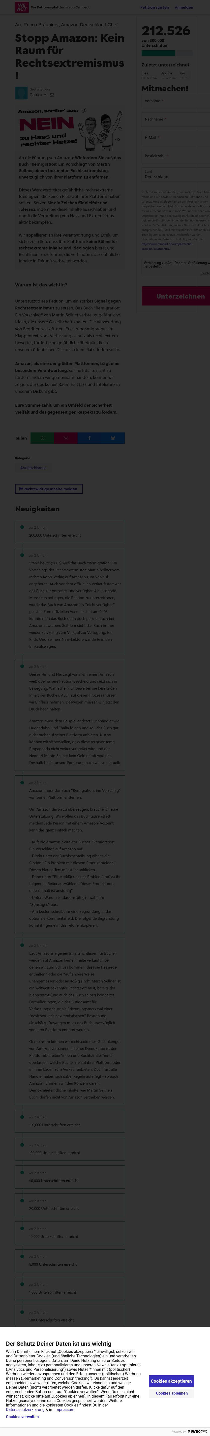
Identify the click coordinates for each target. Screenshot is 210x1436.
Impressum (65, 1409)
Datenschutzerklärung (25, 1409)
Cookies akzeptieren (171, 1381)
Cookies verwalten (22, 1417)
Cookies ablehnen (172, 1393)
